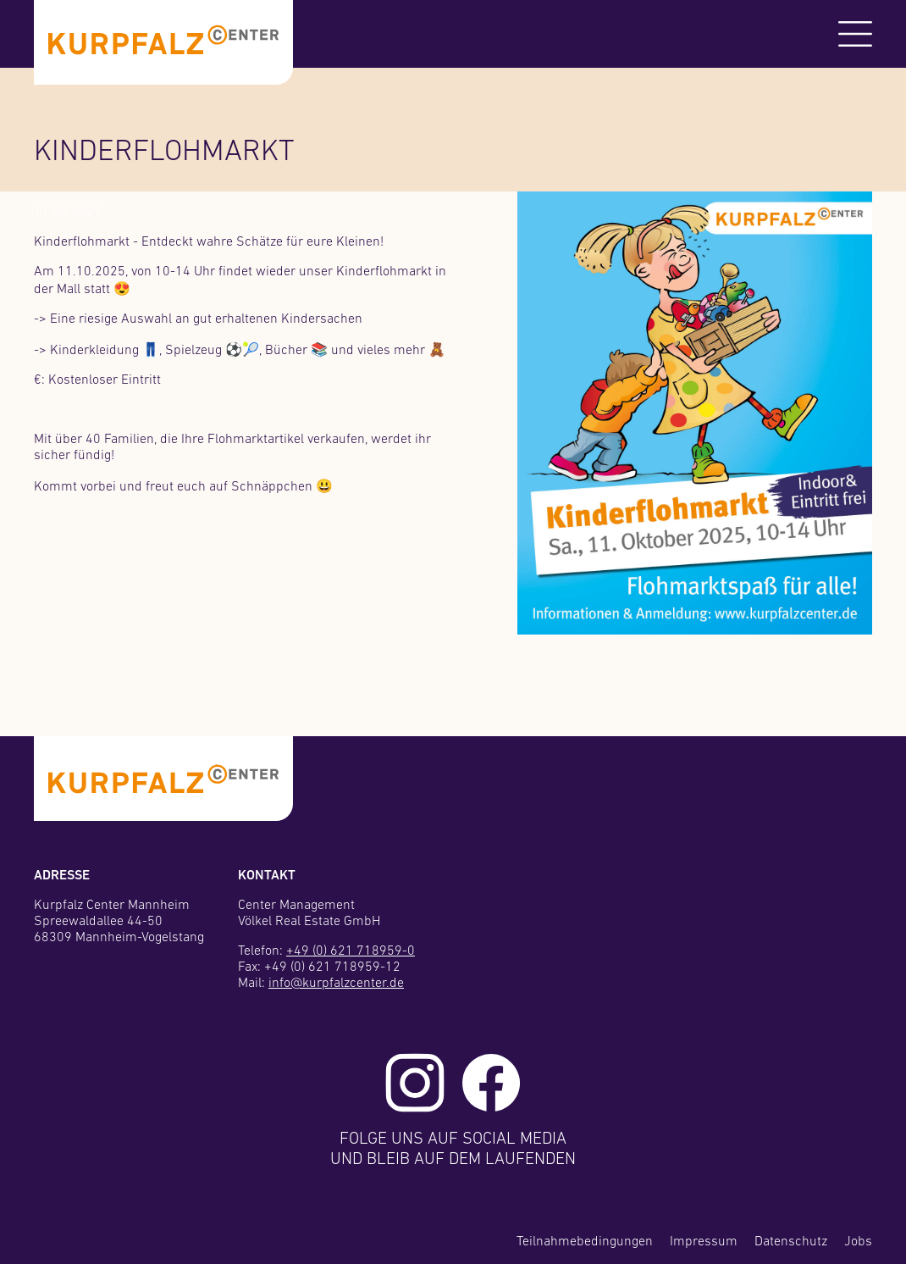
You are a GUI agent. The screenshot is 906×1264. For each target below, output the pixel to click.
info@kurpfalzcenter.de (336, 983)
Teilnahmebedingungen (585, 1242)
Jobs (858, 1242)
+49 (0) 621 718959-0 (350, 951)
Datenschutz (790, 1242)
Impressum (704, 1242)
